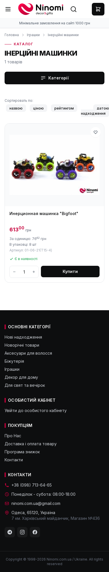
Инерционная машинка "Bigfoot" (43, 213)
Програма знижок (22, 451)
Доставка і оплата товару (31, 443)
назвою (16, 108)
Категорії (54, 78)
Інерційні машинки (63, 35)
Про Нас (13, 435)
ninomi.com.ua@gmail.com (32, 503)
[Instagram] (22, 532)
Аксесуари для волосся (28, 353)
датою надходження (95, 110)
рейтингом (64, 108)
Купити (70, 271)
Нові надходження (23, 337)
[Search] (73, 9)
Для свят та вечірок (25, 385)
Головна (12, 35)
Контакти (14, 459)
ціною (38, 108)
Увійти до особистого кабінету (36, 410)
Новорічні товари (22, 345)
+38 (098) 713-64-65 (28, 485)
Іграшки (33, 35)
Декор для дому (21, 377)
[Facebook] (35, 532)
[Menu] (8, 9)
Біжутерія (14, 361)
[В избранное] (95, 132)
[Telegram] (10, 532)
